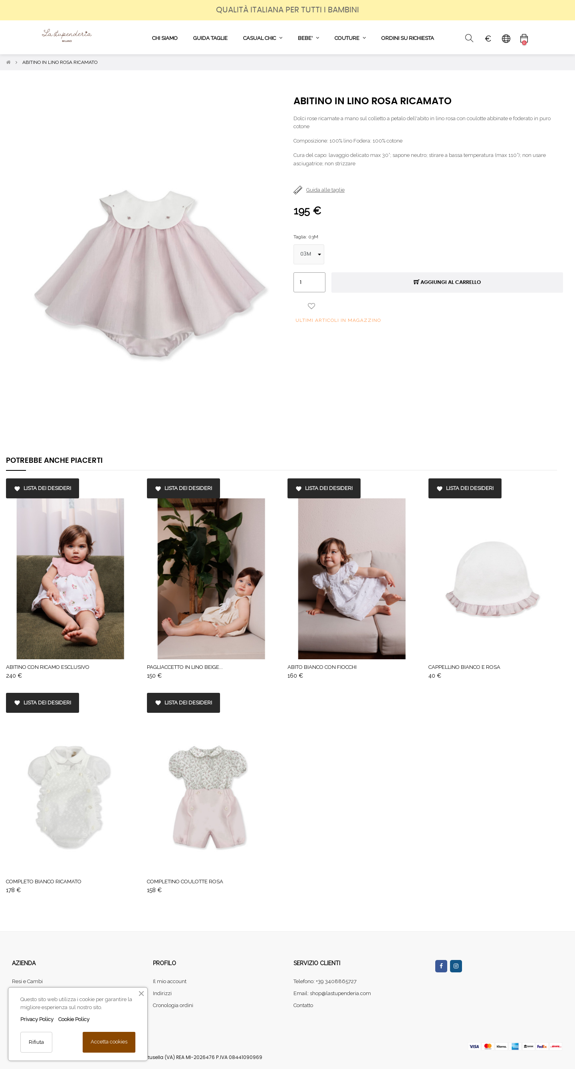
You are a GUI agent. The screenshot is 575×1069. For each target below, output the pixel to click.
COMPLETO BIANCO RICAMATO (43, 882)
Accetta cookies (109, 1042)
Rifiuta (36, 1042)
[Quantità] (309, 282)
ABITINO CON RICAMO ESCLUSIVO (47, 667)
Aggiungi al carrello (447, 283)
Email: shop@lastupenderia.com (332, 993)
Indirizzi (162, 993)
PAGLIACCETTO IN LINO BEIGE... (185, 667)
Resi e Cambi (27, 981)
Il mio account (169, 981)
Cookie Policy (73, 1019)
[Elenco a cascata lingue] (506, 38)
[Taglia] (308, 254)
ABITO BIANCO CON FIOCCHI (322, 667)
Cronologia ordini (173, 1005)
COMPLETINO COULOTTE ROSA (185, 882)
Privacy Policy (37, 1019)
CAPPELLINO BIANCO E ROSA (464, 667)
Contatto (303, 1005)
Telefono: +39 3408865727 (325, 981)
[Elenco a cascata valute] (488, 38)
